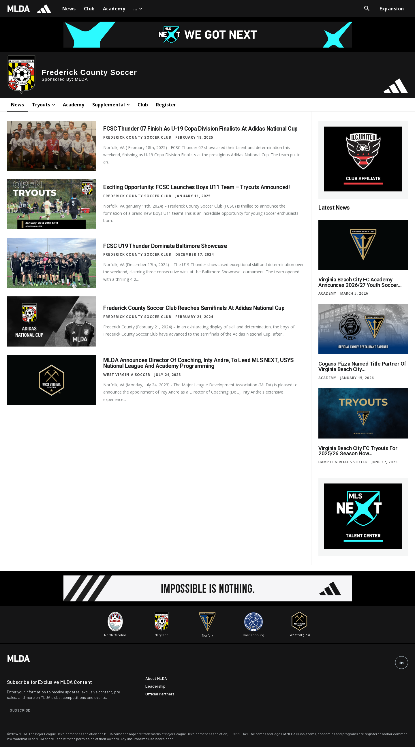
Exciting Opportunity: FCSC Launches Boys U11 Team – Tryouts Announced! (197, 187)
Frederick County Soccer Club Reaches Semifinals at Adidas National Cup (196, 308)
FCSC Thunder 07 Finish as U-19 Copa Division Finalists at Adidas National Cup (202, 128)
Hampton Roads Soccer (343, 461)
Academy (327, 293)
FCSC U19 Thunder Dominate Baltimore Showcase (166, 245)
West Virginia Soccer (126, 374)
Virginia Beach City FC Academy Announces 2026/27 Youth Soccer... (358, 282)
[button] (366, 8)
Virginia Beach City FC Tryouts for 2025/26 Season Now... (356, 450)
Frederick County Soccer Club (137, 137)
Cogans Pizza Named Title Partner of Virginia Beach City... (360, 366)
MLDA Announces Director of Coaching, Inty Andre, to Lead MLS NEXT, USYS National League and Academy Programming (200, 363)
